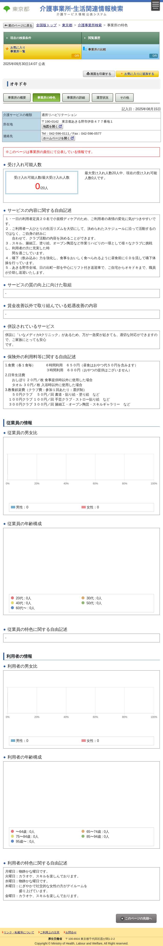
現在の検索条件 (19, 38)
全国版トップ (46, 25)
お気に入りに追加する (137, 74)
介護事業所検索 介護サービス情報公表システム (81, 10)
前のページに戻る (18, 25)
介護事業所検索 (90, 25)
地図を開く (52, 126)
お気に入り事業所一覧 (42, 52)
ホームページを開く (58, 138)
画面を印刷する (99, 74)
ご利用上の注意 (49, 932)
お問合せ (70, 932)
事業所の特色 (46, 97)
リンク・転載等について (18, 932)
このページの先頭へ (136, 918)
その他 (124, 97)
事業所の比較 (120, 52)
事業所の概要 (17, 97)
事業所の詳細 (76, 97)
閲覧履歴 (92, 38)
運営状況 (102, 97)
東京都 (67, 25)
